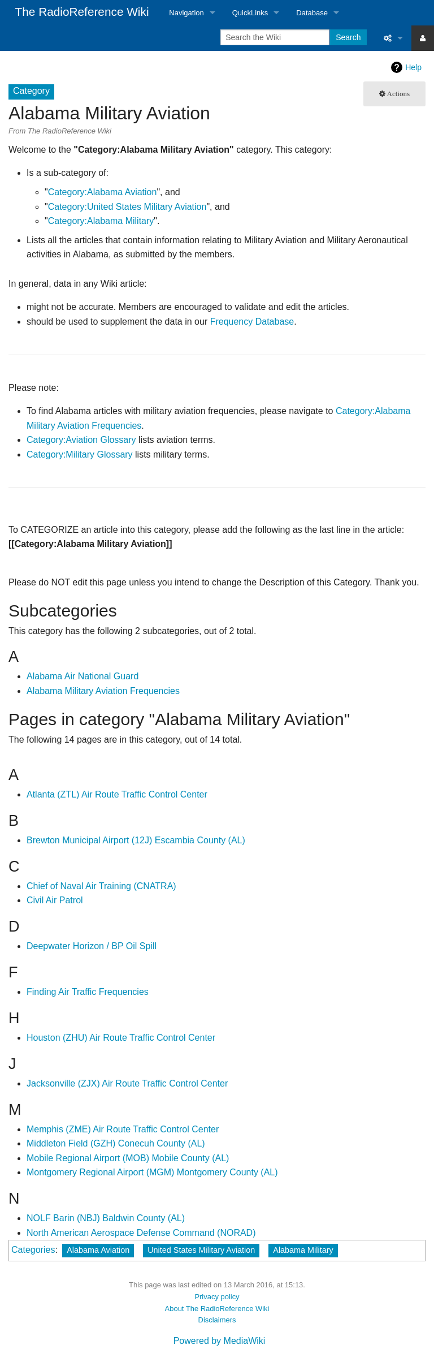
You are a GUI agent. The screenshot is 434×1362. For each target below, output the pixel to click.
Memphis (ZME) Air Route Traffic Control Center (123, 1129)
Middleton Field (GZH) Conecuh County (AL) (116, 1143)
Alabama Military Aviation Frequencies (103, 691)
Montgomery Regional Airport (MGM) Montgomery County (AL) (152, 1172)
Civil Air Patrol (55, 900)
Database (312, 12)
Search (348, 37)
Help (413, 67)
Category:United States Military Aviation (127, 207)
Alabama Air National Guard (82, 676)
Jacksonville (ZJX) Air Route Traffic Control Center (127, 1083)
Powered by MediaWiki (219, 1341)
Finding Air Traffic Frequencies (88, 992)
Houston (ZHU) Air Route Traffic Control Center (121, 1037)
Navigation (186, 12)
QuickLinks (250, 12)
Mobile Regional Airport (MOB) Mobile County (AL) (128, 1158)
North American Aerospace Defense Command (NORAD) (141, 1233)
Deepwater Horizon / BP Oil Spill (92, 946)
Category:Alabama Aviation (102, 192)
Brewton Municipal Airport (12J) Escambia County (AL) (136, 840)
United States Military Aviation (201, 1250)
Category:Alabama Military (101, 221)
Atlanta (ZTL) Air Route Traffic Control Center (117, 794)
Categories (33, 1250)
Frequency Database (252, 321)
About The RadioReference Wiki (217, 1308)
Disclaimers (217, 1320)
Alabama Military (303, 1250)
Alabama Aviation (98, 1250)
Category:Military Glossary (80, 454)
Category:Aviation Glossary (81, 440)
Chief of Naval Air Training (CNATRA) (101, 886)
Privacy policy (216, 1296)
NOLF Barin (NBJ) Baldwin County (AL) (106, 1218)
